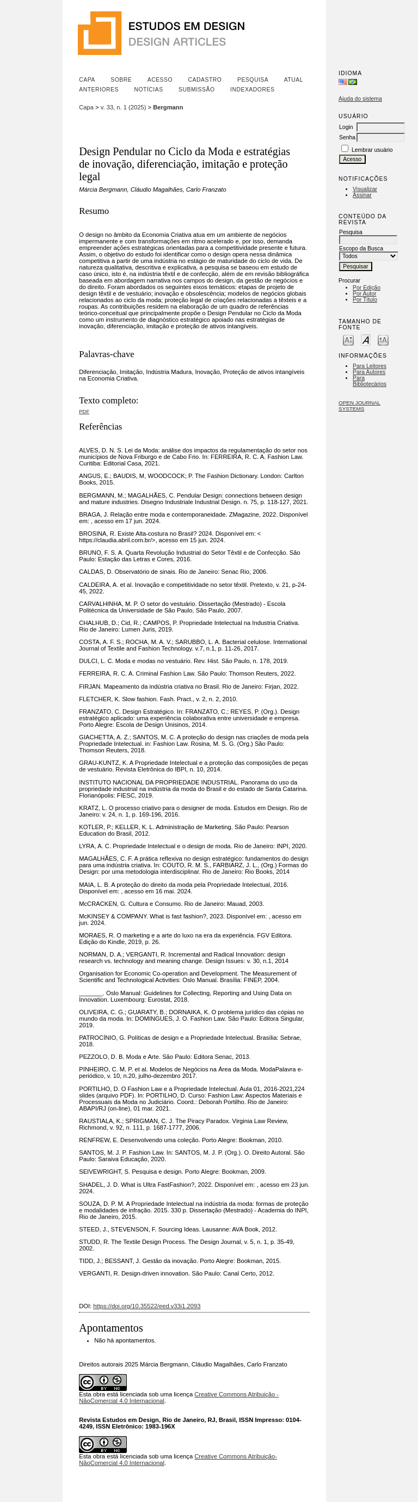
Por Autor (364, 294)
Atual (293, 80)
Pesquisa (252, 80)
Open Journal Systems (359, 406)
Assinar (362, 195)
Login (346, 127)
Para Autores (369, 372)
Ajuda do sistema (360, 99)
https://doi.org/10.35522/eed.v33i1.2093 (146, 1306)
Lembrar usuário (372, 150)
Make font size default (365, 339)
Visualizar (365, 189)
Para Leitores (369, 366)
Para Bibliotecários (369, 381)
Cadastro (205, 80)
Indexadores (252, 90)
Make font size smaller (348, 339)
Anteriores (99, 90)
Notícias (148, 90)
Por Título (365, 300)
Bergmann (168, 107)
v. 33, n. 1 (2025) (123, 107)
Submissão (196, 90)
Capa (87, 80)
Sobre (121, 80)
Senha (347, 137)
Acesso (160, 80)
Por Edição (366, 288)
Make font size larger (383, 339)
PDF (84, 411)
